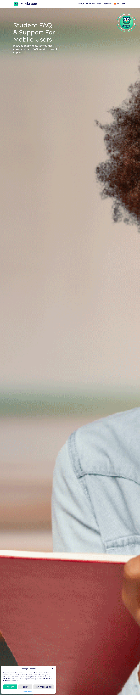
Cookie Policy (27, 691)
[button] (52, 669)
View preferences (43, 687)
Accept (10, 687)
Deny (25, 687)
